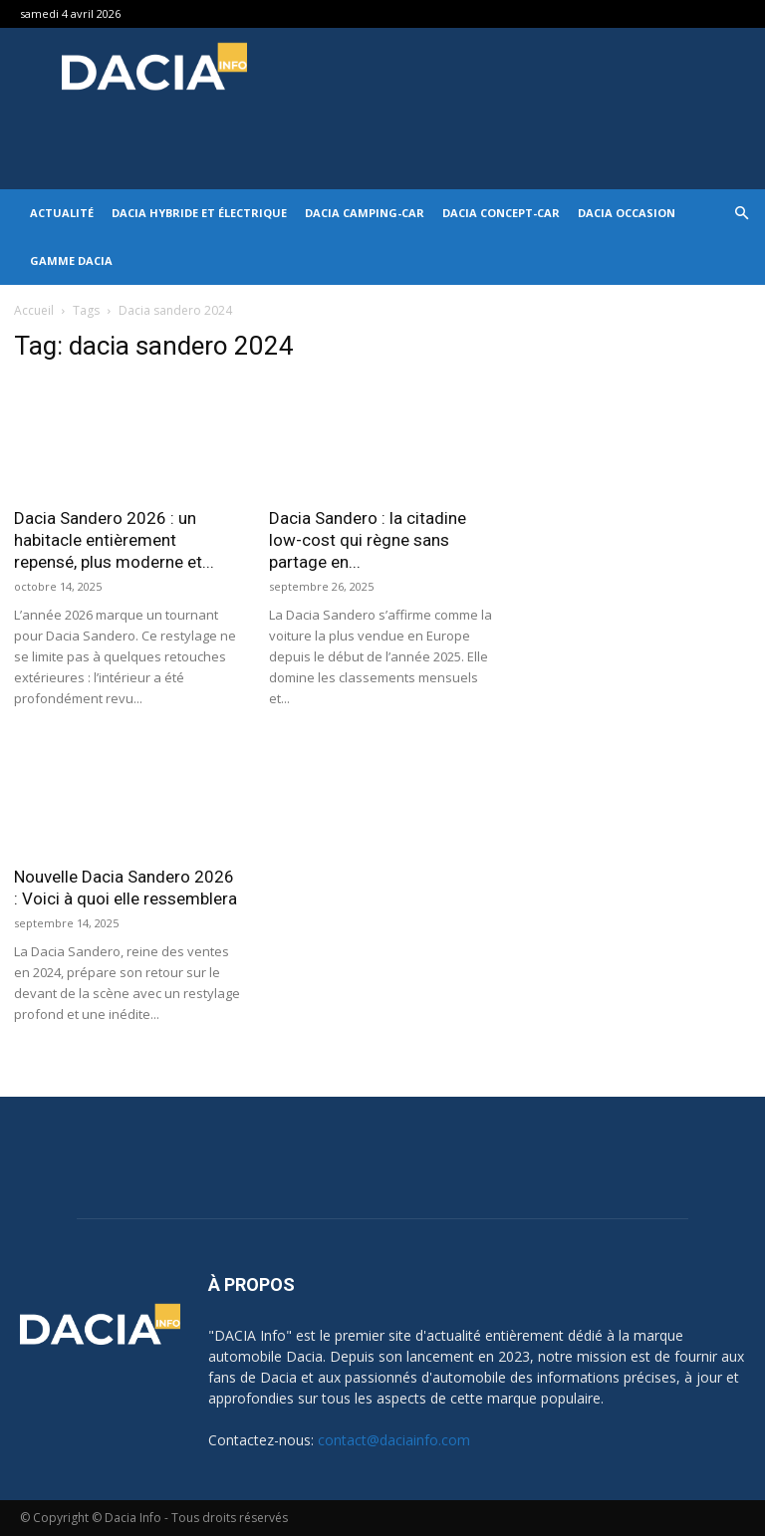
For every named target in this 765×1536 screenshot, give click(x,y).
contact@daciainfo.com (394, 1439)
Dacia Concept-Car (501, 212)
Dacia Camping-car (364, 212)
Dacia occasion (626, 212)
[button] (741, 213)
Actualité (62, 212)
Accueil (34, 310)
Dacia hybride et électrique (199, 212)
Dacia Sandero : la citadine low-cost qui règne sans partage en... (367, 540)
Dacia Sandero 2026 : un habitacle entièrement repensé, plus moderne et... (114, 540)
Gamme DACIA (71, 260)
